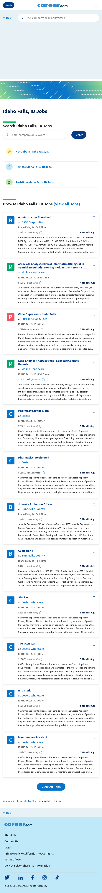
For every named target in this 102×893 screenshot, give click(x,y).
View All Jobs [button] (51, 787)
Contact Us (11, 841)
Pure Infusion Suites (34, 319)
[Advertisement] (51, 53)
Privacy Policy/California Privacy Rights (29, 853)
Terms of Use (12, 859)
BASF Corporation (33, 222)
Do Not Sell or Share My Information (27, 865)
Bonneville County (33, 509)
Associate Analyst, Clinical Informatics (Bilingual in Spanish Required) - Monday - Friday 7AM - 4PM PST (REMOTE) (51, 265)
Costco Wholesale (33, 602)
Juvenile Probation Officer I (36, 504)
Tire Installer (26, 644)
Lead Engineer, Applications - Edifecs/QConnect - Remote (49, 362)
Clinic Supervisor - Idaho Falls (37, 314)
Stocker (23, 597)
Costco (26, 415)
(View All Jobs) (67, 204)
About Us (10, 835)
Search (79, 135)
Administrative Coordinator (36, 217)
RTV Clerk (24, 690)
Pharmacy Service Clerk (33, 410)
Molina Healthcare (33, 272)
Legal (7, 847)
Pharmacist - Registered (33, 457)
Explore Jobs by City (24, 801)
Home (6, 801)
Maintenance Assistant (32, 737)
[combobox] (35, 135)
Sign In (8, 5)
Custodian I (25, 550)
